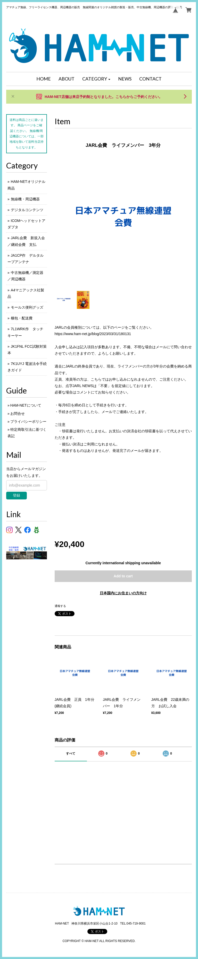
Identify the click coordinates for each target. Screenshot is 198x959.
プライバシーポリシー (28, 421)
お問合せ (17, 413)
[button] (96, 79)
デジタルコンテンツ (27, 210)
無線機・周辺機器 (25, 199)
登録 (16, 495)
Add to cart (123, 576)
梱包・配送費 (21, 318)
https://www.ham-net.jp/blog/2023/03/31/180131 (93, 334)
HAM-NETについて (25, 405)
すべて (70, 753)
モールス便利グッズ (27, 307)
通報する (60, 605)
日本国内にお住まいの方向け (123, 593)
